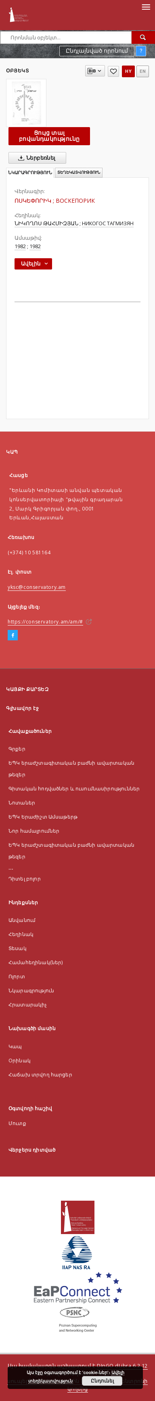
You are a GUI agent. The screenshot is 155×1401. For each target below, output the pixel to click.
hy (128, 71)
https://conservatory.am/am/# (45, 621)
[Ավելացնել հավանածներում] (113, 71)
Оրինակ (19, 1060)
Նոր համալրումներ (33, 830)
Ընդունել (102, 1381)
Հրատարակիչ (27, 1004)
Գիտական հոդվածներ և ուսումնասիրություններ (74, 788)
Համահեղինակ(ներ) (35, 962)
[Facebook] (13, 635)
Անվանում (22, 920)
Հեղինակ (21, 934)
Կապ (15, 1046)
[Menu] (145, 6)
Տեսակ (17, 948)
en (143, 71)
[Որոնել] (143, 37)
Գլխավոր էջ (22, 708)
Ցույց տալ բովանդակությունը (49, 136)
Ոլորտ (16, 976)
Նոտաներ (21, 802)
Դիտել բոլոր (24, 878)
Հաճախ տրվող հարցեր (40, 1074)
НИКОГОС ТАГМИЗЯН (108, 223)
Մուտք (17, 1123)
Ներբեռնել (35, 158)
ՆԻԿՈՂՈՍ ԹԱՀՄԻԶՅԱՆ (46, 223)
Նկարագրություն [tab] (30, 172)
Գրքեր (16, 748)
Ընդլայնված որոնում (97, 50)
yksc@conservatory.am (37, 587)
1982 (20, 246)
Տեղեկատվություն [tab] (78, 172)
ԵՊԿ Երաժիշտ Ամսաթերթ (43, 816)
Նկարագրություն (31, 990)
